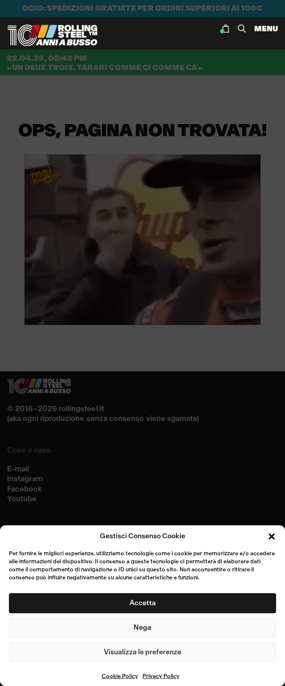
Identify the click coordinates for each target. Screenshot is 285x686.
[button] (271, 536)
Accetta (143, 603)
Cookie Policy (120, 676)
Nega (142, 627)
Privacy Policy (160, 676)
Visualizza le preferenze (142, 652)
